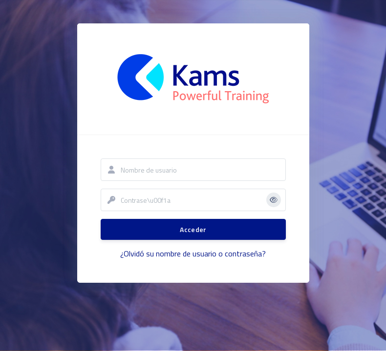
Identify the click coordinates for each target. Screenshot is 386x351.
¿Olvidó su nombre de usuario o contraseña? (193, 253)
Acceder (193, 229)
